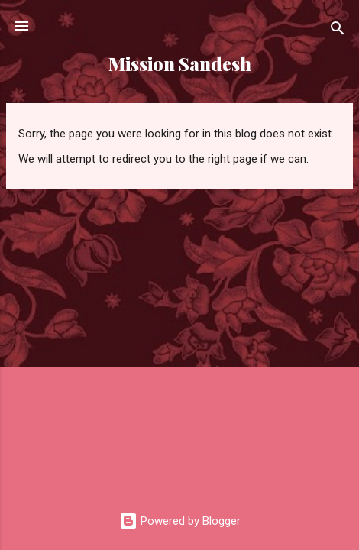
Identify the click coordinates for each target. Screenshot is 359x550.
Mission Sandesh (179, 64)
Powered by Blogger (180, 521)
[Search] (337, 31)
